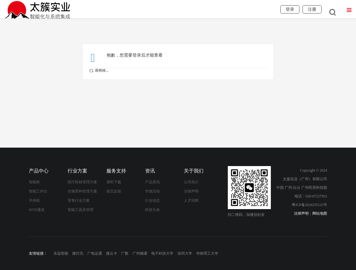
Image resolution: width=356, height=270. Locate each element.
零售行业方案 (79, 200)
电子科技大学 (162, 253)
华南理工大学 (207, 253)
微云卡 (111, 253)
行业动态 (152, 200)
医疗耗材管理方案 (82, 182)
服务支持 (116, 170)
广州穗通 (140, 253)
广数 (125, 253)
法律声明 (191, 191)
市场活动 (152, 191)
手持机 (34, 200)
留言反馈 (113, 191)
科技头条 (152, 210)
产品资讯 (152, 182)
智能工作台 (38, 191)
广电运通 (94, 253)
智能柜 (34, 182)
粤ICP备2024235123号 (309, 205)
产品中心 (39, 170)
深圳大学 (184, 253)
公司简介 (191, 182)
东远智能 (60, 253)
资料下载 (113, 182)
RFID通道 (37, 210)
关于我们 (194, 170)
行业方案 (77, 170)
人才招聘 (191, 200)
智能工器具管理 (80, 210)
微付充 (77, 253)
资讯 (150, 170)
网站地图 (319, 213)
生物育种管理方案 (82, 191)
